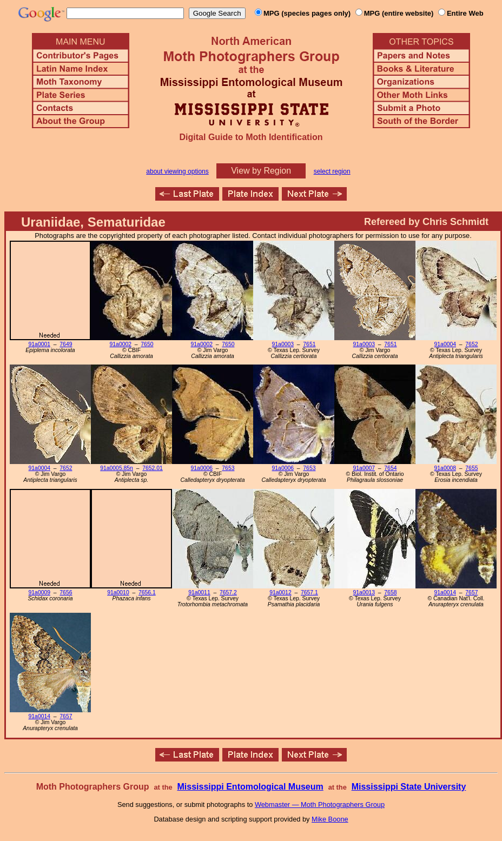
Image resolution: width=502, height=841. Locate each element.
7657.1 (309, 592)
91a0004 (445, 344)
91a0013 (364, 592)
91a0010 (118, 592)
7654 (390, 468)
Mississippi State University (409, 786)
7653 (228, 468)
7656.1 (147, 592)
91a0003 (283, 344)
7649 (66, 344)
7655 (471, 468)
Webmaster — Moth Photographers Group (320, 804)
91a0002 (120, 344)
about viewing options (177, 171)
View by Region (261, 170)
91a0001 (39, 344)
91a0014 (445, 592)
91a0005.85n (116, 468)
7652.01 (152, 468)
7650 (147, 344)
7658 (390, 592)
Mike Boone (330, 819)
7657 (471, 592)
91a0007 (364, 468)
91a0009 (39, 592)
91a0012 (280, 592)
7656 (66, 592)
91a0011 (199, 592)
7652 (471, 344)
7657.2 (228, 592)
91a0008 (445, 468)
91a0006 (202, 468)
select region (332, 171)
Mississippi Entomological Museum (250, 786)
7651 (309, 344)
